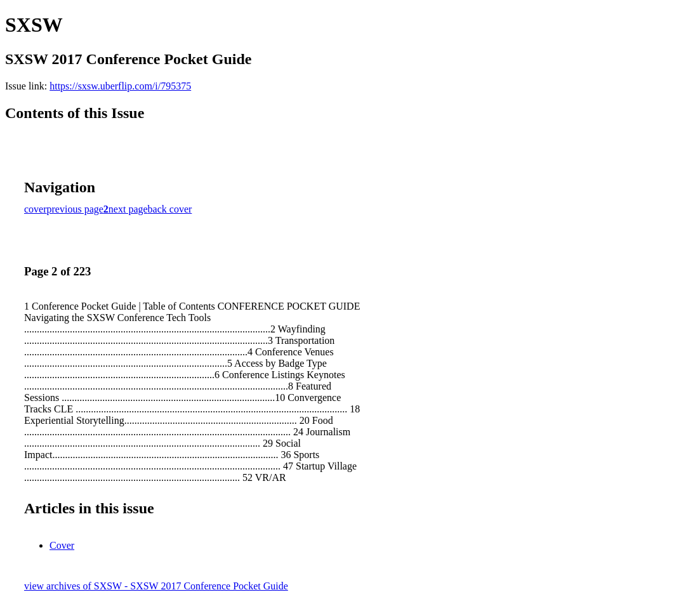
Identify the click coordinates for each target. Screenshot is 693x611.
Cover (62, 545)
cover (35, 209)
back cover (170, 209)
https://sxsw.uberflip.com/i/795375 (120, 86)
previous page (75, 209)
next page (128, 209)
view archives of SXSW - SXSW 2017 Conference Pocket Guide (156, 586)
